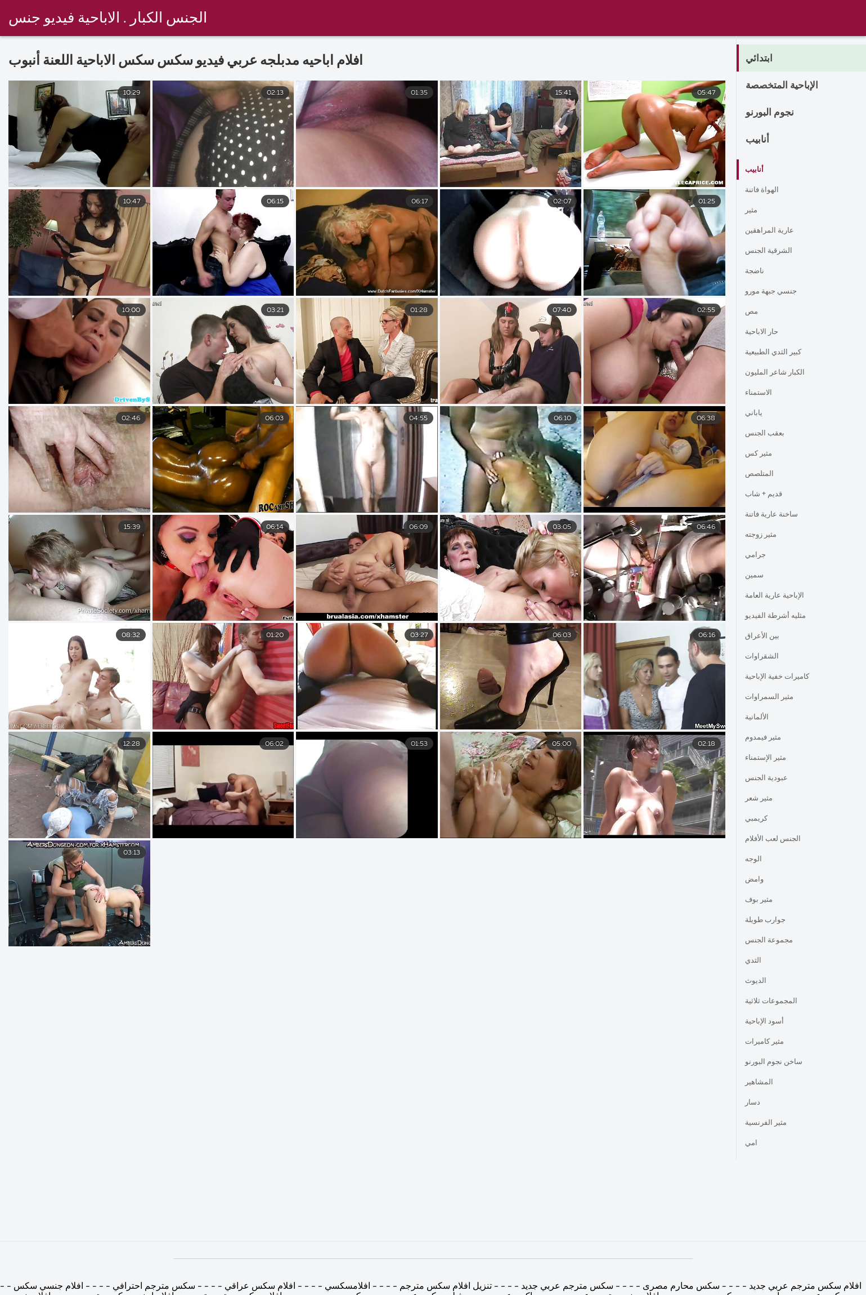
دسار (754, 1102)
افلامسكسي (346, 1286)
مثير (753, 210)
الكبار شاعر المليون (781, 372)
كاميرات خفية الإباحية (784, 677)
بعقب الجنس (768, 433)
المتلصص (762, 474)
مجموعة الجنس (774, 940)
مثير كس (762, 454)
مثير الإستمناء (770, 758)
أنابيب (761, 140)
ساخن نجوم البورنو (779, 1062)
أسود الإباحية (768, 1021)
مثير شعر (762, 798)
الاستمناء (761, 393)
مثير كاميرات (769, 1042)
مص (753, 312)
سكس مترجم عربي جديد (566, 1286)
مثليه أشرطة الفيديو (782, 616)
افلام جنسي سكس (47, 1286)
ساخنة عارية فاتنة (778, 514)
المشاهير (761, 1082)
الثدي (755, 960)
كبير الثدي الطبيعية (780, 352)
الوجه (755, 859)
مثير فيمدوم (767, 737)
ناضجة (757, 271)
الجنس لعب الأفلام (779, 839)
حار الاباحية (765, 332)
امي (752, 1143)
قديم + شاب (768, 494)
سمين (756, 575)
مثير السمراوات (774, 697)
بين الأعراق (765, 636)
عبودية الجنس (770, 778)
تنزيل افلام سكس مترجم (444, 1286)
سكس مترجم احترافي (152, 1286)
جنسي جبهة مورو (777, 291)
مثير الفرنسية (770, 1123)
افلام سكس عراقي (260, 1286)
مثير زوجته (765, 535)
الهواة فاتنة (765, 190)
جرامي (757, 555)
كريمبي (758, 819)
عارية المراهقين (774, 230)
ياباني (755, 413)
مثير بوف (762, 900)
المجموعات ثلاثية (776, 1001)
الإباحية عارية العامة (781, 595)
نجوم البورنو (776, 113)
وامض (756, 879)
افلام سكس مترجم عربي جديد (804, 1286)
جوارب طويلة (770, 920)
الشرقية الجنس (773, 251)
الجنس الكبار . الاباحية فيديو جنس (107, 18)
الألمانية (759, 717)
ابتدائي (763, 59)
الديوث (757, 981)
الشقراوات (765, 656)
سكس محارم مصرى (680, 1286)
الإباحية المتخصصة (793, 86)
